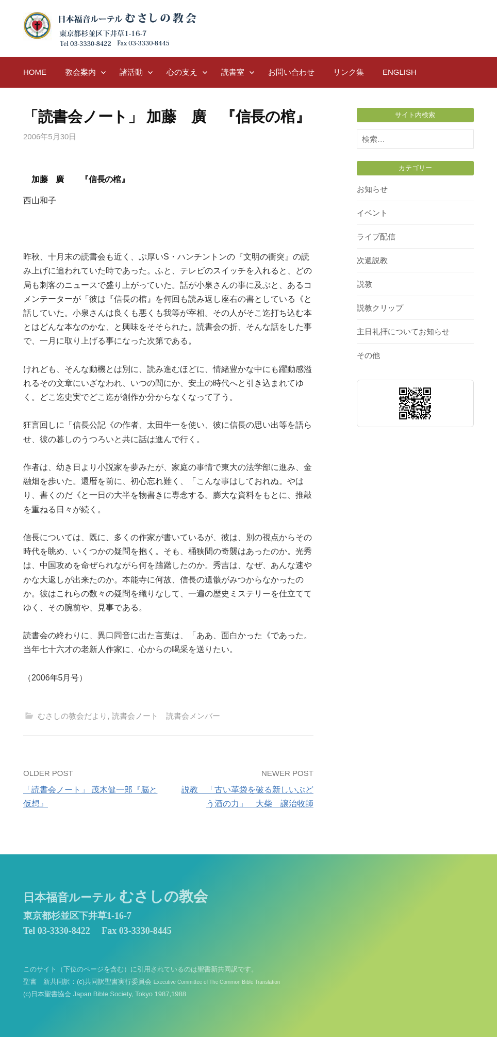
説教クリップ (380, 307)
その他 (368, 355)
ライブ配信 (376, 236)
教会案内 (80, 72)
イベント (372, 212)
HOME (34, 72)
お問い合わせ (291, 72)
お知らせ (372, 189)
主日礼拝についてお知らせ (403, 331)
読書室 (232, 72)
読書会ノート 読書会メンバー (166, 715)
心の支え (182, 72)
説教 (364, 284)
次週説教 (372, 260)
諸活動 (131, 72)
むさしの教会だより (72, 715)
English (400, 72)
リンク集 (348, 72)
